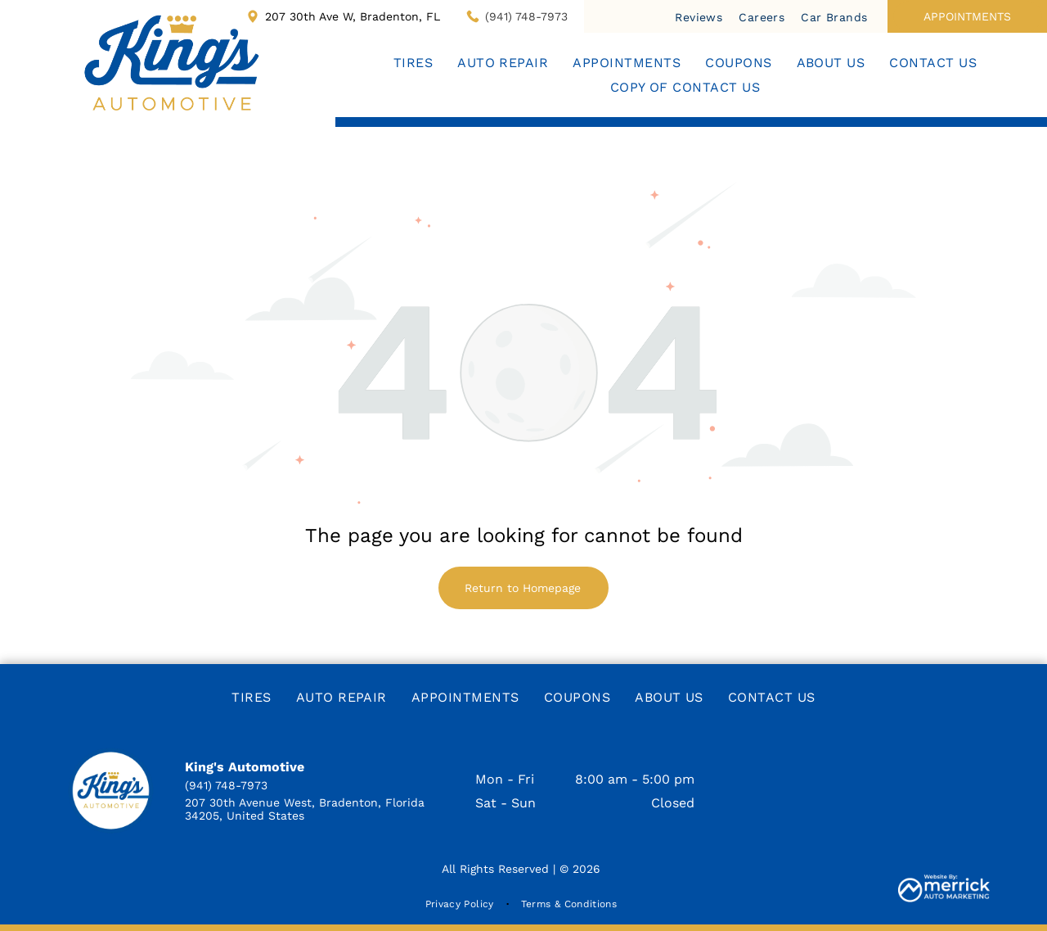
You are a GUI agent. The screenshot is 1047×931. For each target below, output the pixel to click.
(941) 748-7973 (526, 16)
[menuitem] (698, 16)
